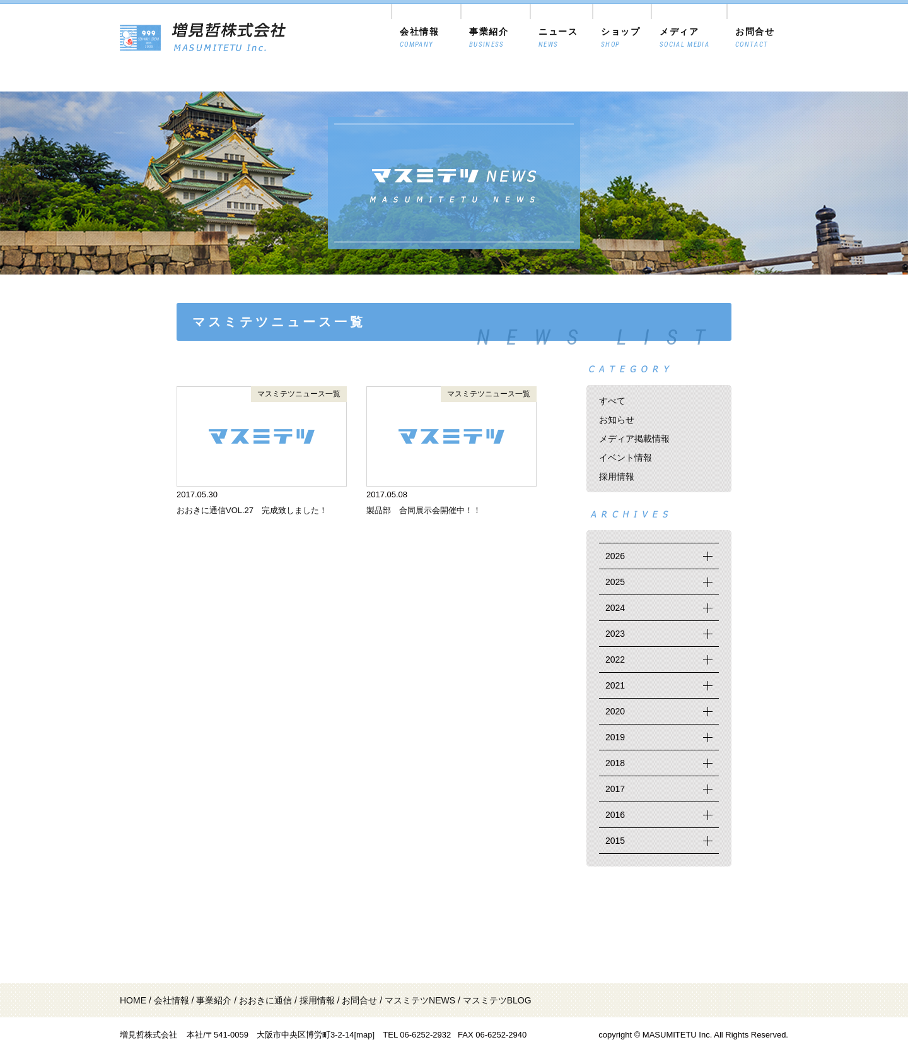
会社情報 (171, 1000)
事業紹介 (213, 1000)
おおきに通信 (265, 1000)
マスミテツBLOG (497, 1000)
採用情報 (616, 476)
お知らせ (616, 420)
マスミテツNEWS (420, 1000)
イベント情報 (625, 458)
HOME (133, 1000)
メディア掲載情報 (634, 439)
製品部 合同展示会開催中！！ (423, 510)
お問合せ (359, 1000)
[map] (364, 1034)
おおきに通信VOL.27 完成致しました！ (252, 510)
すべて (612, 401)
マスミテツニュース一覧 (298, 393)
